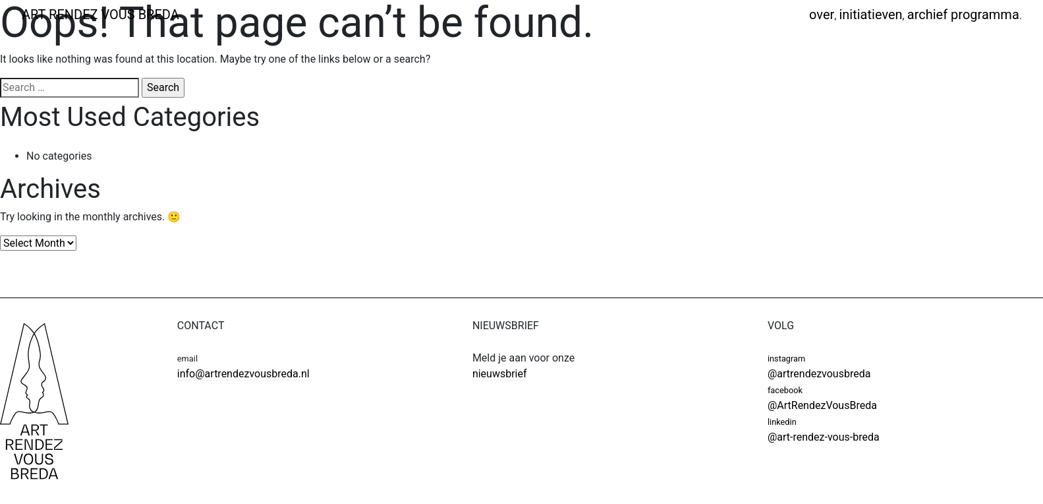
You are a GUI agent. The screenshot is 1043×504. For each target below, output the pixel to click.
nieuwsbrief (499, 373)
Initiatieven (870, 14)
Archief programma (963, 14)
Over (821, 14)
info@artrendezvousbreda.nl (243, 373)
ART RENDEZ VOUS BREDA (100, 14)
